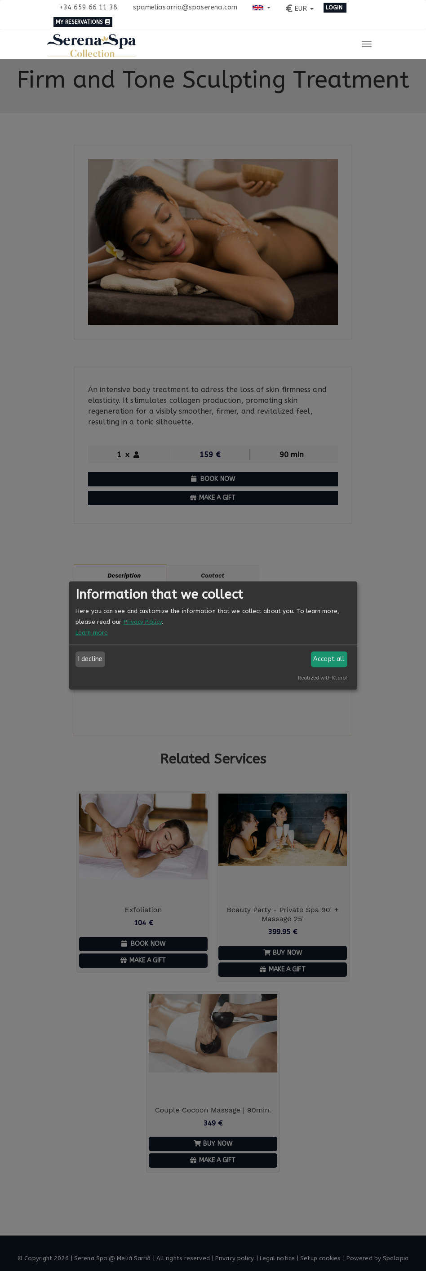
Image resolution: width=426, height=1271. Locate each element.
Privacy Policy (143, 621)
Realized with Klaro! (322, 677)
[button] (261, 6)
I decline (90, 659)
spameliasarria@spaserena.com (185, 7)
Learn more (91, 632)
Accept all (329, 659)
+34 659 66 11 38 (88, 7)
